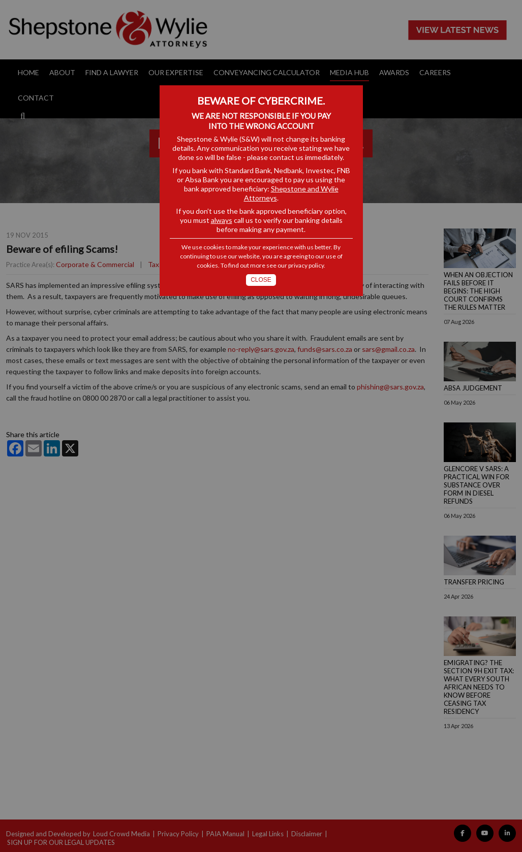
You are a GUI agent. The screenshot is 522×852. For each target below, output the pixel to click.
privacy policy (306, 265)
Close (261, 279)
